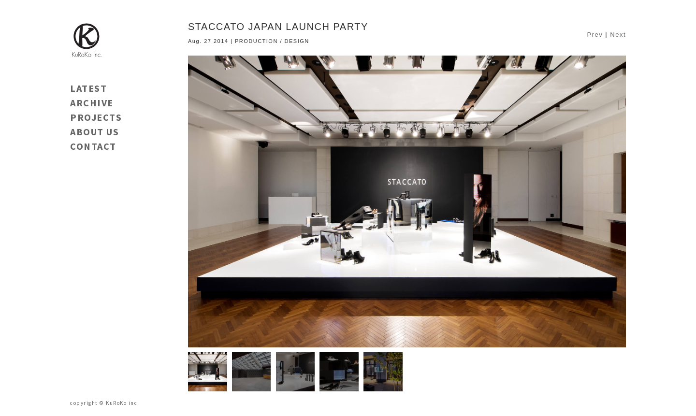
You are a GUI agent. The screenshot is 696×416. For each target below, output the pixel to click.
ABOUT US (94, 132)
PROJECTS (96, 117)
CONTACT (93, 146)
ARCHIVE (92, 103)
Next (618, 34)
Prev (595, 34)
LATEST (88, 88)
